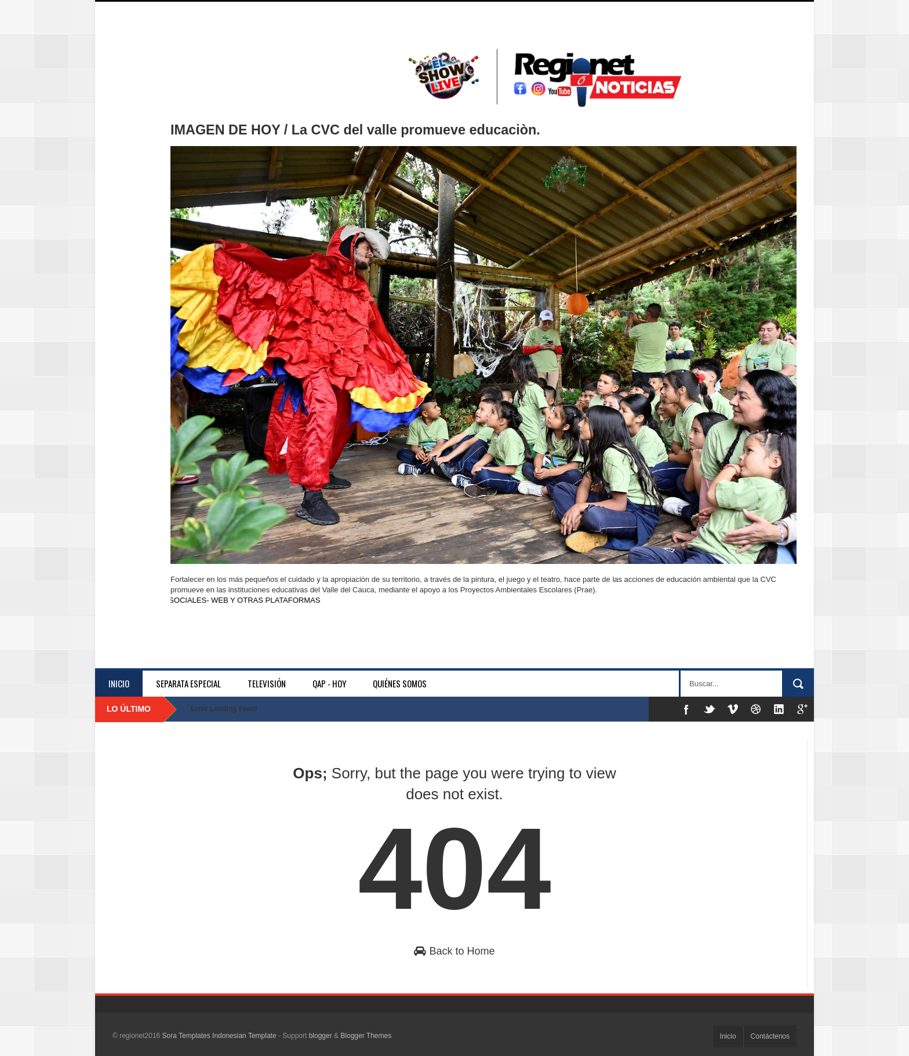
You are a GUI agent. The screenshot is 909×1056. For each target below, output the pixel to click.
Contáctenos (770, 1036)
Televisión (267, 683)
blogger (320, 1036)
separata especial (188, 683)
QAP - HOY (329, 683)
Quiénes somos (400, 683)
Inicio (118, 683)
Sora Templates (186, 1036)
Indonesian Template (244, 1036)
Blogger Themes (365, 1036)
